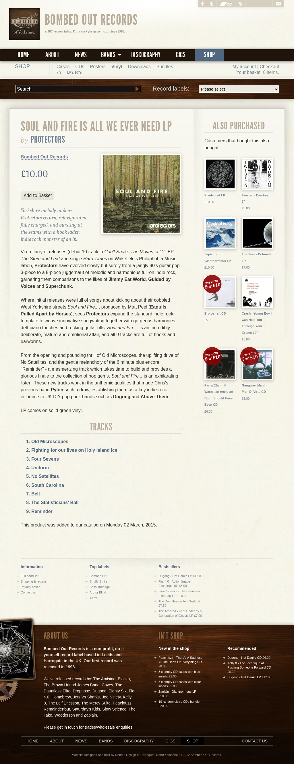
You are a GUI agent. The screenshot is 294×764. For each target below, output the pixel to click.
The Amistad (104, 679)
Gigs (181, 54)
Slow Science (114, 709)
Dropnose (81, 691)
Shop (209, 54)
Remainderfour (57, 709)
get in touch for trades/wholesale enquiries (94, 727)
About (52, 54)
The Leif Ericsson (63, 703)
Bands (106, 741)
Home (24, 54)
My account (244, 66)
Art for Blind (98, 592)
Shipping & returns (34, 581)
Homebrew (61, 697)
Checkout (269, 66)
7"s (59, 72)
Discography (145, 54)
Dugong (99, 691)
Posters (97, 66)
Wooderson (64, 715)
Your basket (248, 72)
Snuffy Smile (98, 581)
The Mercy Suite (96, 703)
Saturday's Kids (86, 709)
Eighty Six (117, 691)
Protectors (48, 139)
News (81, 54)
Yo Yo (94, 598)
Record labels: (216, 89)
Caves (107, 685)
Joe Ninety (111, 697)
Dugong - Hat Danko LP (244, 677)
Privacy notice (30, 587)
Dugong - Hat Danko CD (244, 657)
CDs (79, 66)
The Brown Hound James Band (72, 685)
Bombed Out (98, 576)
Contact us (28, 592)
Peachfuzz (122, 703)
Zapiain (90, 715)
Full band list (29, 576)
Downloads (139, 66)
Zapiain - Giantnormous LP (177, 691)
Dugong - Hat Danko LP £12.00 (180, 576)
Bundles (164, 66)
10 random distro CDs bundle (179, 701)
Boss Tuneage (100, 587)
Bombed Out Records (91, 19)
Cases (63, 66)
